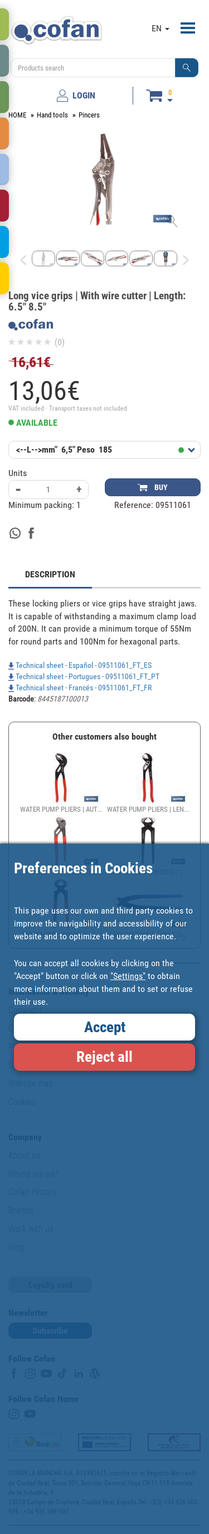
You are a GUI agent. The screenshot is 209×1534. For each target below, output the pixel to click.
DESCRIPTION (50, 574)
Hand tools (52, 115)
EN (160, 28)
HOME (17, 115)
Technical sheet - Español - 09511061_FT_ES (80, 665)
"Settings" (127, 976)
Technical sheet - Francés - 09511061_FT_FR (80, 687)
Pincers (89, 115)
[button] (186, 67)
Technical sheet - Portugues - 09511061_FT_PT (83, 676)
